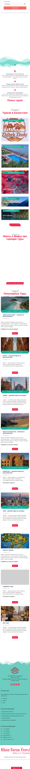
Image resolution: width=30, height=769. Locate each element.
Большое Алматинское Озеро (12, 202)
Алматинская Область (11, 198)
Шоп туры (6, 623)
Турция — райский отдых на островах (14, 395)
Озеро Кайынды (8, 215)
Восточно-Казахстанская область (13, 146)
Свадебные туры (8, 586)
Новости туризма (8, 550)
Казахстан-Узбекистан (13, 120)
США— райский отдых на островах (13, 511)
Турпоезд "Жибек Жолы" (10, 137)
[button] (15, 65)
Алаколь (5, 163)
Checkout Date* (7, 1)
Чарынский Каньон (8, 189)
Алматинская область (13, 172)
